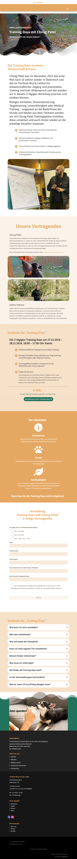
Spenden (13, 754)
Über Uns (13, 824)
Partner (13, 826)
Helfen (13, 804)
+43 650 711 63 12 (15, 786)
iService (65, 854)
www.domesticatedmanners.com (53, 250)
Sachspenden (15, 766)
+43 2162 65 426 (14, 784)
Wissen (13, 806)
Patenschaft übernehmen (18, 763)
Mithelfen (14, 757)
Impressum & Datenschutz (38, 847)
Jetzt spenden (17, 716)
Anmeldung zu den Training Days (37, 397)
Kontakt (13, 828)
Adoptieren (14, 801)
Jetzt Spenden (38, 2)
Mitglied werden (16, 760)
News (12, 808)
